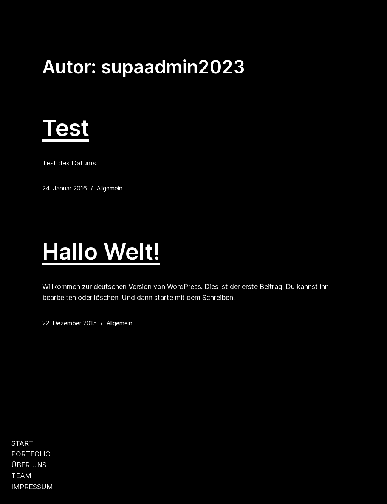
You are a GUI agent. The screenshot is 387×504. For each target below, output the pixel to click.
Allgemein (109, 188)
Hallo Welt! (101, 252)
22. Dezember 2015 (69, 323)
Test (65, 128)
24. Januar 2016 (64, 188)
